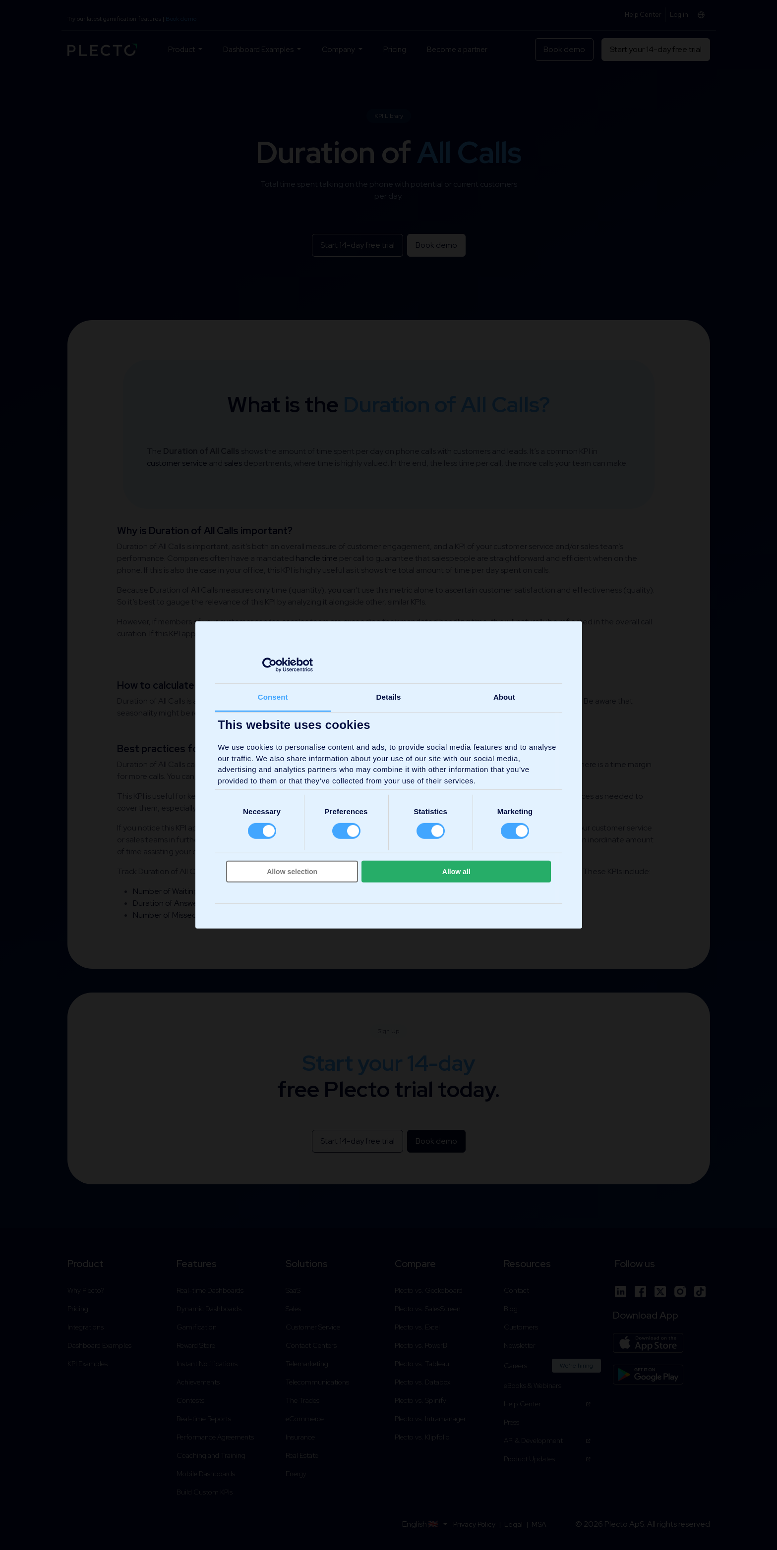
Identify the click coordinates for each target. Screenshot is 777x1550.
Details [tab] (388, 697)
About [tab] (504, 697)
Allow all (456, 872)
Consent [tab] (273, 697)
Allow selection (292, 872)
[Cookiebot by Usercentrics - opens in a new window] (269, 664)
